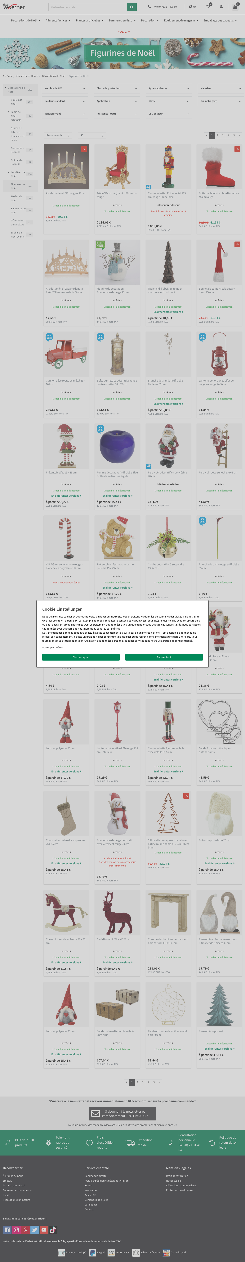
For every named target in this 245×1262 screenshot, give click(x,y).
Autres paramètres (53, 647)
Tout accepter (81, 657)
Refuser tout (164, 657)
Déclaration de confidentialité (175, 641)
